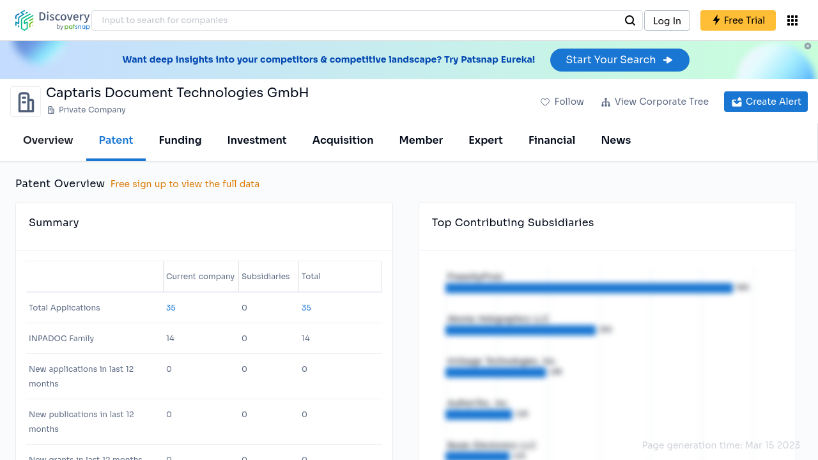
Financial (552, 140)
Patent (116, 140)
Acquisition (343, 140)
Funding (179, 140)
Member (421, 140)
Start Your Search (620, 59)
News (616, 140)
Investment (257, 140)
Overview (48, 140)
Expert (485, 140)
